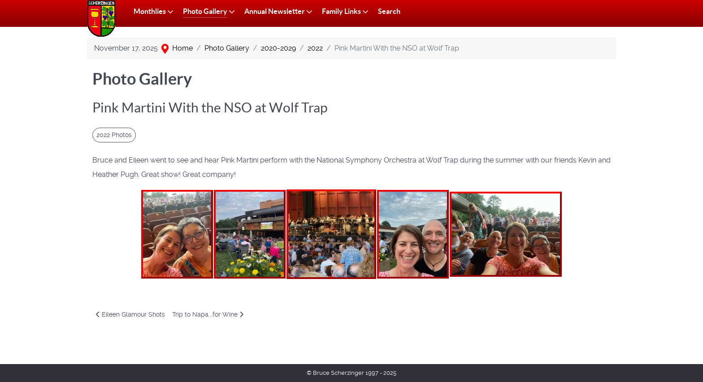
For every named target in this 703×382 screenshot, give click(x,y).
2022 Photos (114, 134)
